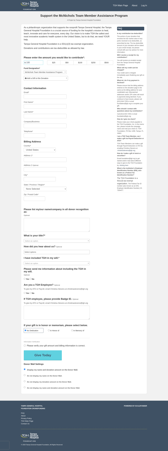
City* (26, 175)
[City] (40, 179)
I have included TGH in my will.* (41, 258)
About (135, 5)
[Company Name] (45, 126)
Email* (26, 92)
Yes (26, 279)
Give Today (42, 355)
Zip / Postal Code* (31, 194)
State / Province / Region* (34, 185)
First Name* (28, 102)
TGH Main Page (120, 5)
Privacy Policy (26, 418)
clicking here (123, 165)
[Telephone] (34, 135)
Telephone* (28, 131)
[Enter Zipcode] (34, 198)
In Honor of (53, 331)
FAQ (22, 413)
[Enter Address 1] (45, 159)
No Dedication (31, 331)
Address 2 (28, 165)
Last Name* (28, 112)
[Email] (45, 96)
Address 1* (28, 155)
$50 (67, 63)
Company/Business (32, 122)
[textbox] (46, 78)
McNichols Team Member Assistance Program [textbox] (43, 72)
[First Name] (45, 106)
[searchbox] (57, 252)
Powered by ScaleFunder (135, 406)
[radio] (33, 330)
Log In (144, 5)
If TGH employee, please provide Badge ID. (48, 299)
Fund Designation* (32, 68)
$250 (93, 63)
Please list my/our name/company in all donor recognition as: (56, 210)
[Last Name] (45, 116)
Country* (27, 146)
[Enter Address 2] (45, 169)
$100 (80, 63)
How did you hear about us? (39, 246)
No (32, 279)
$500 (106, 63)
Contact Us (25, 424)
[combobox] (45, 72)
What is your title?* (34, 235)
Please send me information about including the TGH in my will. (55, 270)
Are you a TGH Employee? (38, 285)
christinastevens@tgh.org (126, 150)
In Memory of (77, 331)
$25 (53, 63)
